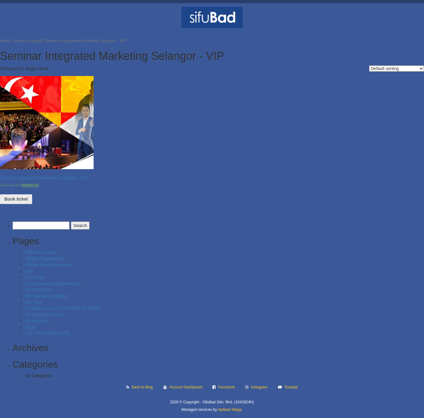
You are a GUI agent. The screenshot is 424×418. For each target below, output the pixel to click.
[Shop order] (396, 68)
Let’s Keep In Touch (44, 314)
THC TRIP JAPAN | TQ (47, 333)
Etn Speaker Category (46, 295)
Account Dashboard (185, 387)
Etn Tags (33, 302)
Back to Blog (142, 387)
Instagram (259, 387)
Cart (29, 270)
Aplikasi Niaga (229, 409)
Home (5, 40)
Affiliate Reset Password (48, 264)
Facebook (226, 387)
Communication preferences (52, 283)
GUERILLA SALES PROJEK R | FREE (62, 308)
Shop (30, 327)
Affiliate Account (40, 252)
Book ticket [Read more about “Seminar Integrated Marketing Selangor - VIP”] (16, 199)
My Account (36, 320)
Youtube (291, 387)
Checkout (34, 277)
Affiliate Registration (44, 258)
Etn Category (38, 289)
